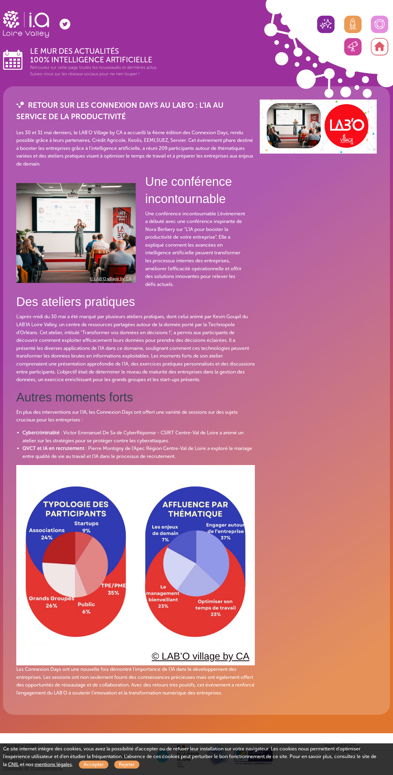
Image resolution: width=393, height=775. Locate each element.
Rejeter (127, 764)
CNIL (13, 764)
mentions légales (53, 764)
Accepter (94, 764)
